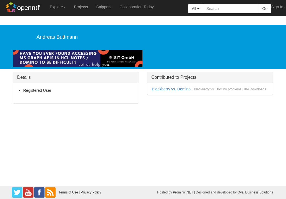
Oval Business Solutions (255, 192)
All (195, 8)
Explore (58, 7)
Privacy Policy (91, 192)
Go (264, 8)
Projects (81, 7)
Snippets (103, 7)
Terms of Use (68, 192)
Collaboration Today (137, 7)
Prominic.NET (183, 192)
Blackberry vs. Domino (171, 89)
